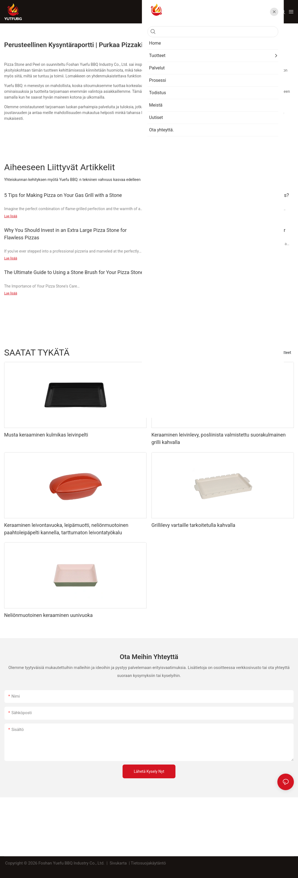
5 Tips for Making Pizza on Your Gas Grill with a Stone (63, 195)
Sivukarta (118, 863)
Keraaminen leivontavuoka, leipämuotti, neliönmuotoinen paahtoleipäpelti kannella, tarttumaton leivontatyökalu (66, 528)
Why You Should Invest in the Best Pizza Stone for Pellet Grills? (220, 195)
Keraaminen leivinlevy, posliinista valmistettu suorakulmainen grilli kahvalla (218, 438)
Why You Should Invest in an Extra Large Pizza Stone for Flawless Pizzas (65, 233)
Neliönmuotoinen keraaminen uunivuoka (48, 615)
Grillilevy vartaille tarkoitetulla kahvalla (193, 525)
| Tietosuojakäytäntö (147, 863)
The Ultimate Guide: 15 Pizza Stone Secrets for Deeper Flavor (218, 230)
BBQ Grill (232, 352)
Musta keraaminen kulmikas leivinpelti (46, 435)
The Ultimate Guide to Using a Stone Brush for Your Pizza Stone (73, 272)
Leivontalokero (258, 352)
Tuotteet (284, 352)
